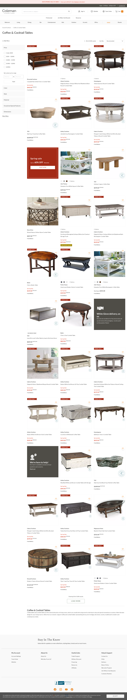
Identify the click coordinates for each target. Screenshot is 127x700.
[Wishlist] (13, 662)
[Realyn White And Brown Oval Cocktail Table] (42, 432)
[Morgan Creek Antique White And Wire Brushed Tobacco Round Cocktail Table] (109, 131)
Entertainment (52, 22)
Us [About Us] (43, 656)
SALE (108, 22)
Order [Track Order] (14, 659)
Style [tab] (5, 94)
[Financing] (74, 662)
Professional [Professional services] (49, 18)
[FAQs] (102, 659)
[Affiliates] (74, 668)
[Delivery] (103, 662)
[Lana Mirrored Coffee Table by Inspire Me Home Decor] (42, 336)
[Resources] (74, 665)
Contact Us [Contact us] (122, 5)
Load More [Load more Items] (75, 601)
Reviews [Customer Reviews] (106, 673)
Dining (29, 22)
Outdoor (74, 22)
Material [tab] (6, 100)
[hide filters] (6, 41)
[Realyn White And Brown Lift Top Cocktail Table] (76, 382)
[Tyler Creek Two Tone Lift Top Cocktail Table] (76, 579)
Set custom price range (10, 73)
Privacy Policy (69, 697)
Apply (13, 81)
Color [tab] (5, 88)
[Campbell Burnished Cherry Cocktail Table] (42, 79)
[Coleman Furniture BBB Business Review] (63, 684)
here (91, 697)
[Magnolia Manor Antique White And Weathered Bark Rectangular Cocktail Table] (109, 232)
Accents (85, 22)
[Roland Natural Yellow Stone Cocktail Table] (42, 230)
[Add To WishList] (56, 49)
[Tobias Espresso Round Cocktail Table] (109, 81)
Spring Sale (30, 85)
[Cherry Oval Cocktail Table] (76, 333)
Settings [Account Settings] (16, 656)
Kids (63, 22)
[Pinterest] (72, 690)
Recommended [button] (110, 41)
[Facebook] (55, 690)
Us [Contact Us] (104, 656)
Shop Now (42, 167)
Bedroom (7, 22)
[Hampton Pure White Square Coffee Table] (76, 184)
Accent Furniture (6, 27)
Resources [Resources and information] (78, 18)
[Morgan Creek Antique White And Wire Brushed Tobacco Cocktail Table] (42, 528)
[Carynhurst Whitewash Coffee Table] (76, 432)
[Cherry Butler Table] (42, 283)
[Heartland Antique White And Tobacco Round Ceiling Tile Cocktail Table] (109, 382)
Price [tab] (5, 47)
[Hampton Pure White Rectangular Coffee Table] (109, 285)
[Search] (46, 11)
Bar (41, 22)
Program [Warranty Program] (106, 668)
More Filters (5, 116)
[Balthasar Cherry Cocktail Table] (109, 432)
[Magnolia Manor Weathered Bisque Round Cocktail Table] (42, 382)
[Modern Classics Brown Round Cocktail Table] (42, 579)
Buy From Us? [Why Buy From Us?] (46, 659)
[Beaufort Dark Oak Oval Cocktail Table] (109, 528)
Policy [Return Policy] (105, 665)
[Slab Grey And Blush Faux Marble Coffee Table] (109, 480)
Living (18, 22)
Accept (115, 696)
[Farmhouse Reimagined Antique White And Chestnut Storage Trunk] (76, 232)
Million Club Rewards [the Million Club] (64, 18)
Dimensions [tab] (7, 111)
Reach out (32, 469)
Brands (120, 22)
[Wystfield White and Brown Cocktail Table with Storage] (76, 480)
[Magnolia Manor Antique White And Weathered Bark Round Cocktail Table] (76, 81)
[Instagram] (60, 690)
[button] (81, 11)
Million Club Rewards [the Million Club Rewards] (108, 670)
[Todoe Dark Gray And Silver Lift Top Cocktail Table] (76, 528)
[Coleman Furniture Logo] (9, 13)
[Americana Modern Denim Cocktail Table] (76, 285)
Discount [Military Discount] (76, 659)
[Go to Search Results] (69, 11)
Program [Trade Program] (76, 656)
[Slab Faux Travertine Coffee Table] (42, 131)
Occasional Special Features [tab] (12, 106)
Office (96, 22)
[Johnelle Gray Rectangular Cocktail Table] (76, 131)
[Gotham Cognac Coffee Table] (109, 182)
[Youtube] (66, 690)
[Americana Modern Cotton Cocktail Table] (109, 581)
